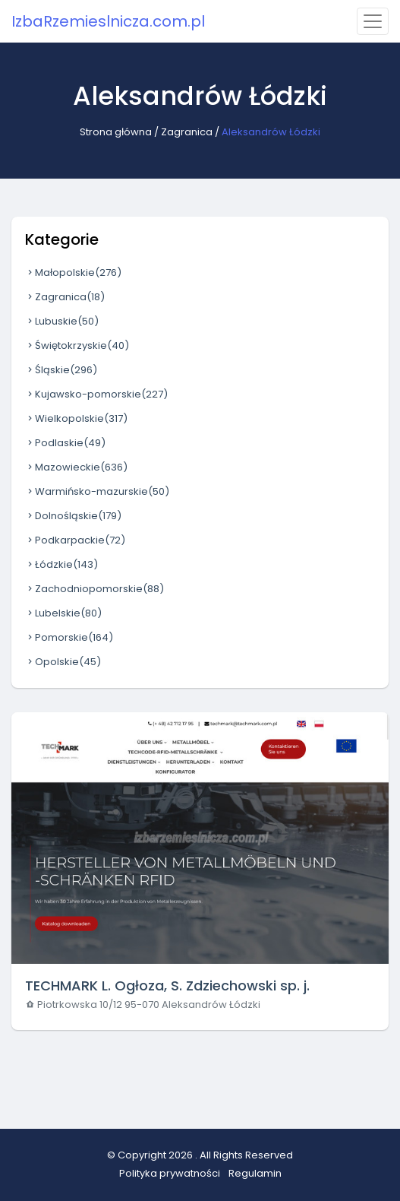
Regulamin (255, 1173)
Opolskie (63, 661)
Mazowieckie (76, 467)
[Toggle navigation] (373, 21)
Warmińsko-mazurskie (97, 491)
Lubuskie (62, 321)
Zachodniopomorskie (94, 588)
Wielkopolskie (76, 418)
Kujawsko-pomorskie (96, 394)
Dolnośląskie (73, 516)
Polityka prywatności (169, 1173)
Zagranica (187, 132)
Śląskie (61, 370)
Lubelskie (63, 613)
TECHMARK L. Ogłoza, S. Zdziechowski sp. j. (167, 985)
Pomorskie (69, 637)
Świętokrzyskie (77, 345)
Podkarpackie (75, 540)
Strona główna (116, 132)
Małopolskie (73, 272)
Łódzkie (61, 564)
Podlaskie (65, 443)
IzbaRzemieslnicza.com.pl (108, 21)
